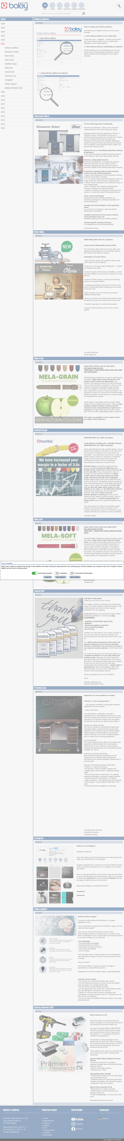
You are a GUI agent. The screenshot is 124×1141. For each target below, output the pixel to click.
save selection (60, 577)
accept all (48, 577)
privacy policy (22, 568)
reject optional (74, 577)
